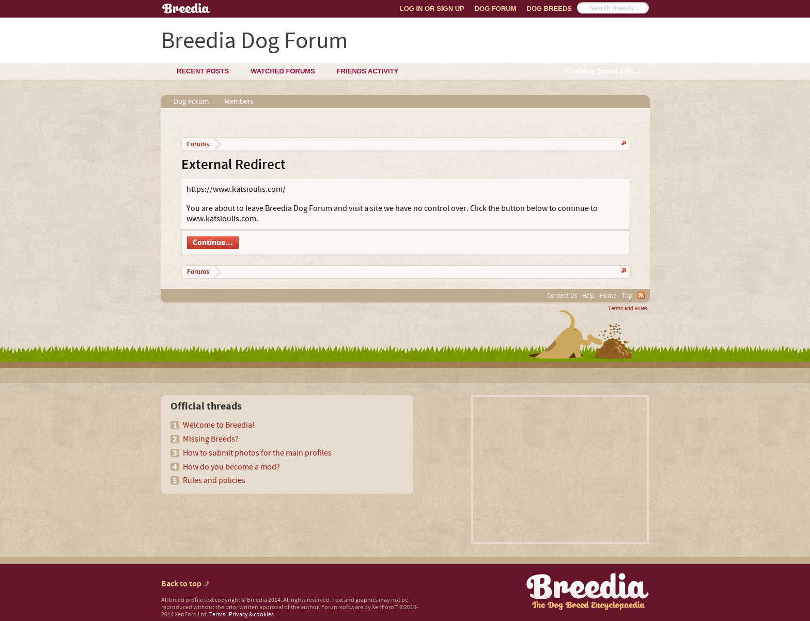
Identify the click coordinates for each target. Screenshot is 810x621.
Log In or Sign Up (432, 8)
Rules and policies (214, 480)
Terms (217, 614)
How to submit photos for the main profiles (257, 453)
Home (608, 296)
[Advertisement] (560, 469)
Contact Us (562, 296)
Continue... (213, 242)
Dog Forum (496, 8)
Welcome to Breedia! (219, 425)
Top (626, 296)
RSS (641, 295)
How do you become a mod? (231, 467)
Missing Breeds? (211, 439)
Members (238, 102)
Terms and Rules (627, 308)
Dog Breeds (549, 8)
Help (588, 296)
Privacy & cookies (251, 614)
